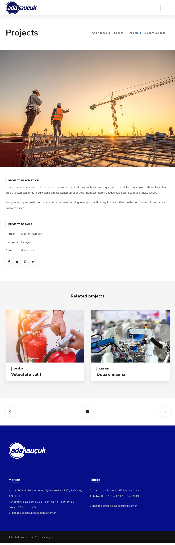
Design (133, 33)
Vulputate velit (26, 374)
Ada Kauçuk (99, 33)
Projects (117, 33)
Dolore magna (111, 374)
